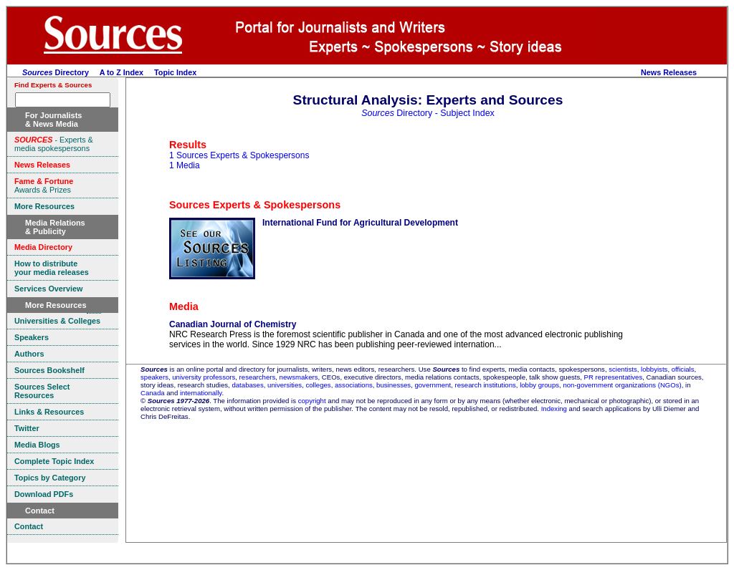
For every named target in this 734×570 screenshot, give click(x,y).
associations (354, 385)
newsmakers (299, 377)
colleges (317, 385)
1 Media (184, 165)
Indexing (554, 408)
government (432, 385)
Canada (152, 393)
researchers (257, 377)
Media (184, 306)
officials (683, 369)
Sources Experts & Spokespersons (254, 205)
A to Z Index (121, 72)
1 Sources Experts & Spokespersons (239, 155)
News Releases (669, 72)
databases (247, 385)
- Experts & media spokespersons (53, 144)
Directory (55, 72)
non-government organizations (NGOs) (622, 385)
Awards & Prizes (43, 185)
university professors (203, 377)
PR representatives (613, 377)
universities (284, 385)
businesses (393, 385)
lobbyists (654, 369)
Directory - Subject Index (428, 113)
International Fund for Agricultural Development (360, 223)
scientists (623, 369)
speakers (154, 377)
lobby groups (539, 385)
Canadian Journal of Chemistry (232, 324)
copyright (312, 401)
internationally (201, 393)
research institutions (484, 385)
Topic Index (175, 72)
